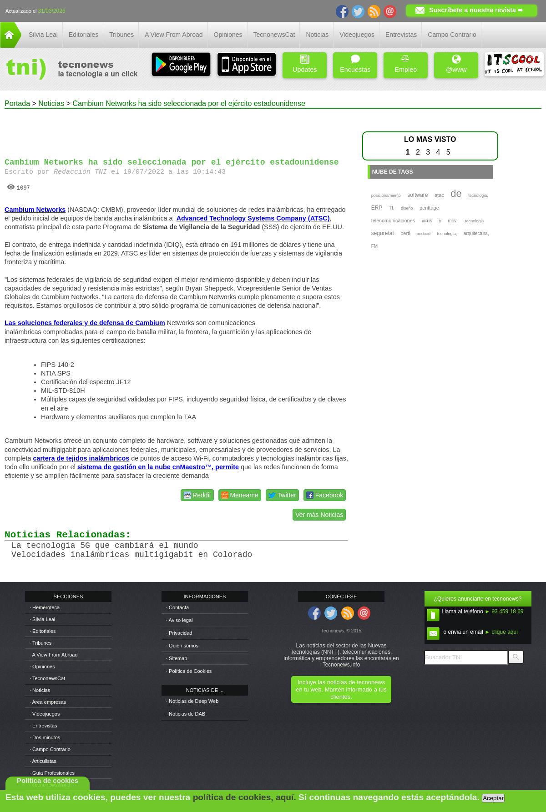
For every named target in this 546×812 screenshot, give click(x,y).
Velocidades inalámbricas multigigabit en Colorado (131, 554)
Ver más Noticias (319, 514)
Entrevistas (401, 34)
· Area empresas (48, 702)
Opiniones (228, 34)
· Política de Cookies (189, 671)
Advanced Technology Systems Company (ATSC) (253, 218)
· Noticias (40, 690)
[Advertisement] (176, 129)
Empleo (405, 64)
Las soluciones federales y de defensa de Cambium (85, 322)
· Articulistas (43, 761)
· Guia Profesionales (52, 773)
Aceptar (493, 798)
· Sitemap (176, 658)
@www (456, 64)
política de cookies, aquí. (244, 797)
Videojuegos (356, 34)
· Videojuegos (45, 714)
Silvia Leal (43, 34)
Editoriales (83, 34)
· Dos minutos (45, 737)
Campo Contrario (452, 34)
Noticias (317, 34)
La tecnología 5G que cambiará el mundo (104, 545)
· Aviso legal (179, 620)
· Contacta (177, 607)
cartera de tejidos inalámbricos (81, 458)
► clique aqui (501, 632)
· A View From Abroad (54, 654)
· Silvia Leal (42, 619)
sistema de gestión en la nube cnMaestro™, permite (158, 467)
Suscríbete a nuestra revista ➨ (476, 10)
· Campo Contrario (50, 749)
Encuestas (355, 64)
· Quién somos (182, 645)
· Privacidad (179, 633)
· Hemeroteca (45, 607)
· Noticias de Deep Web (192, 701)
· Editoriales (43, 631)
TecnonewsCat (274, 34)
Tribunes (121, 34)
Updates (305, 64)
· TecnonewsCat (47, 678)
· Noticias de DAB (185, 714)
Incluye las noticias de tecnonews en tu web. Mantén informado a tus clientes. (341, 689)
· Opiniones (42, 666)
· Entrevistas (43, 725)
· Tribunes (40, 643)
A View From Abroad (173, 34)
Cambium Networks (35, 209)
